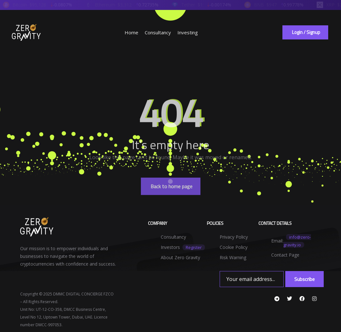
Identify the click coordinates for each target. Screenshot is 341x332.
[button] (305, 32)
